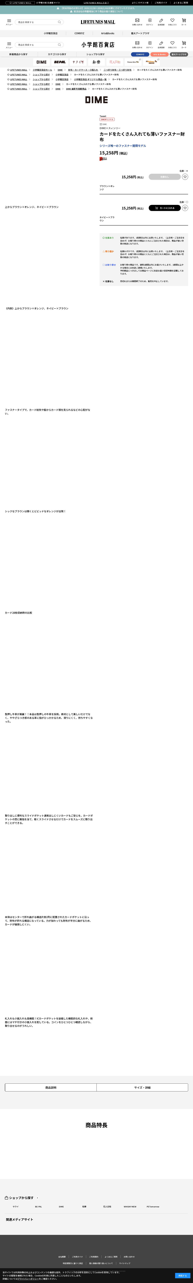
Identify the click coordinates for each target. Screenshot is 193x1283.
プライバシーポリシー (28, 1278)
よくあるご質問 (180, 2)
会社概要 (62, 1256)
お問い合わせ (129, 1256)
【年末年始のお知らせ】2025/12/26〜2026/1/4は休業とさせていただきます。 (98, 8)
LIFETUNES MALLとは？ (96, 2)
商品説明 (50, 1087)
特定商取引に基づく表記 (73, 1263)
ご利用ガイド (161, 2)
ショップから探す (21, 1197)
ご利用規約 (93, 1256)
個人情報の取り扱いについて (101, 1263)
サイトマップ (124, 1263)
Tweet (103, 116)
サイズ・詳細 (142, 1087)
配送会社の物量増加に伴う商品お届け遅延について (98, 11)
